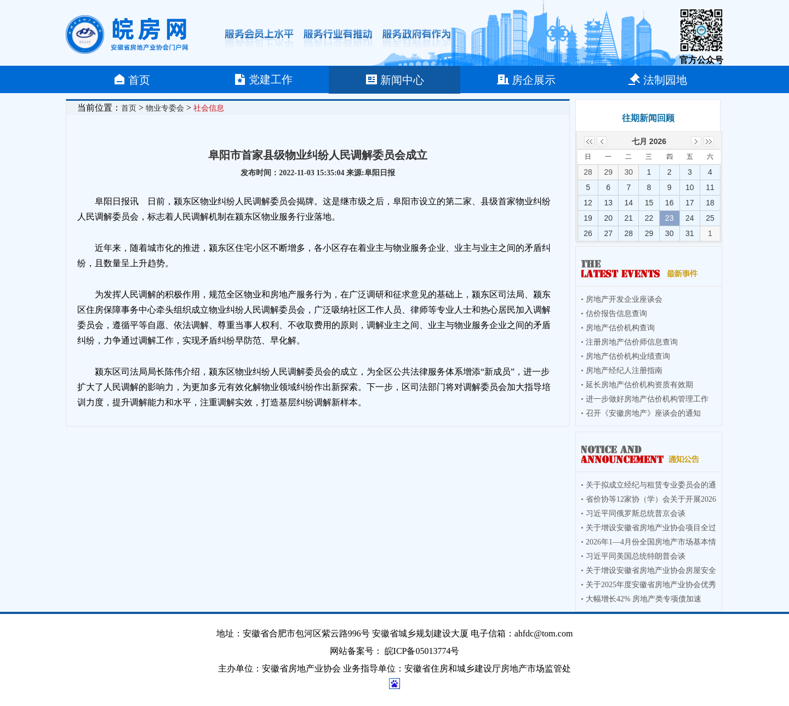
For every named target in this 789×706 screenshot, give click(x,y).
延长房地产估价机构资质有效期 (639, 385)
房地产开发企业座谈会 (624, 299)
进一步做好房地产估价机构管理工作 (647, 399)
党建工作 (263, 79)
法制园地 (657, 79)
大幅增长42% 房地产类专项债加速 (643, 599)
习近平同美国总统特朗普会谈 (635, 556)
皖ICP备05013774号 (422, 651)
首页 (131, 79)
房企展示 (526, 79)
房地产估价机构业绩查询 (628, 356)
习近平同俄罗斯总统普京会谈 (635, 513)
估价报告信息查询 (616, 313)
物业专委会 (165, 108)
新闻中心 (394, 79)
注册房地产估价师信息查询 (632, 342)
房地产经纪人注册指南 (624, 370)
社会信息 (208, 108)
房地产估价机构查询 (620, 328)
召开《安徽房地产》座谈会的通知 (643, 413)
